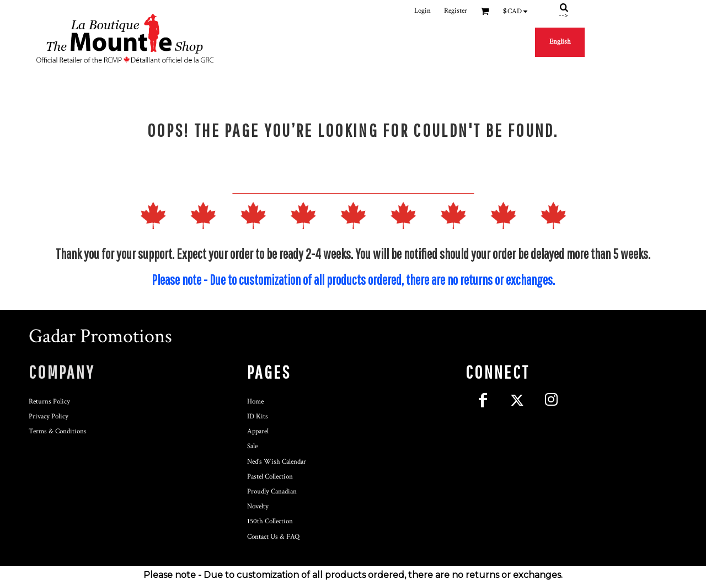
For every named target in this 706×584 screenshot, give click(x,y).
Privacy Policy (48, 416)
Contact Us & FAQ (273, 536)
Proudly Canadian (272, 491)
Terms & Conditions (58, 431)
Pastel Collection (270, 476)
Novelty (258, 506)
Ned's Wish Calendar (276, 461)
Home (255, 401)
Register (455, 10)
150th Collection (270, 521)
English (560, 41)
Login (422, 10)
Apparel (258, 431)
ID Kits (257, 416)
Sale (252, 446)
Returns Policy (49, 401)
